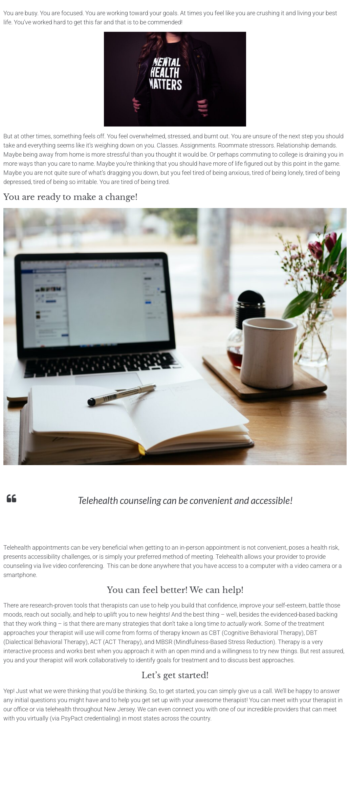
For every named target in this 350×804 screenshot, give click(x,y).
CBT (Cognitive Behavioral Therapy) (256, 632)
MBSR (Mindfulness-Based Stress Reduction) (215, 641)
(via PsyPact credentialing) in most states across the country (130, 718)
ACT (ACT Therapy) (116, 641)
